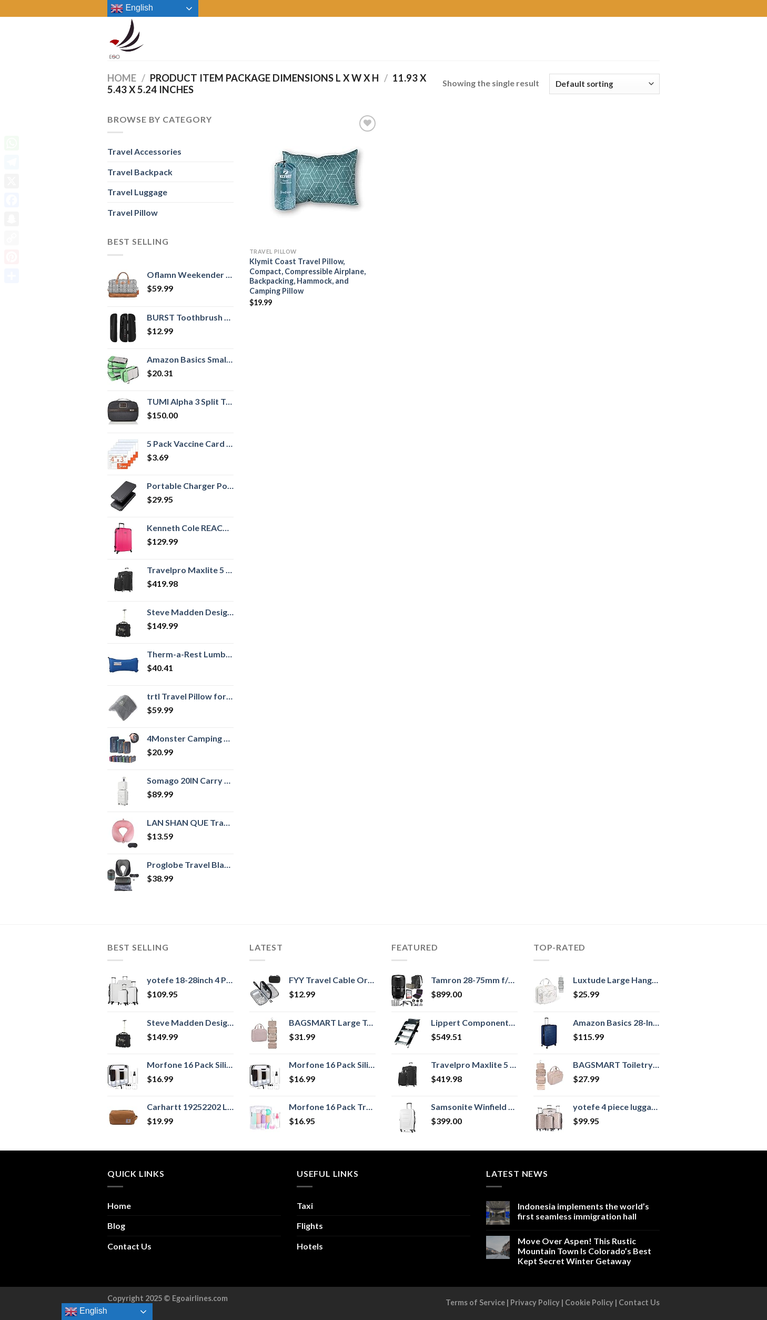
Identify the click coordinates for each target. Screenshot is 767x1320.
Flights (310, 1226)
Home (121, 78)
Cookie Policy (589, 1302)
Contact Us (129, 1246)
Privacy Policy (535, 1302)
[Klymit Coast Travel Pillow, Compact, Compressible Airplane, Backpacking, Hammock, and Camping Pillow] (314, 178)
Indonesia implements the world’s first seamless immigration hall (583, 1211)
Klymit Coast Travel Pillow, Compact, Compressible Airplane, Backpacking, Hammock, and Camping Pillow (307, 276)
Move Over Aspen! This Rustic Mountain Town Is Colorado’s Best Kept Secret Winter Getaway (584, 1251)
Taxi (305, 1206)
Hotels (310, 1246)
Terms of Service (475, 1302)
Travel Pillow (132, 212)
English (131, 8)
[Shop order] (604, 84)
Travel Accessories (144, 151)
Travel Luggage (137, 192)
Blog (116, 1226)
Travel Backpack (140, 172)
